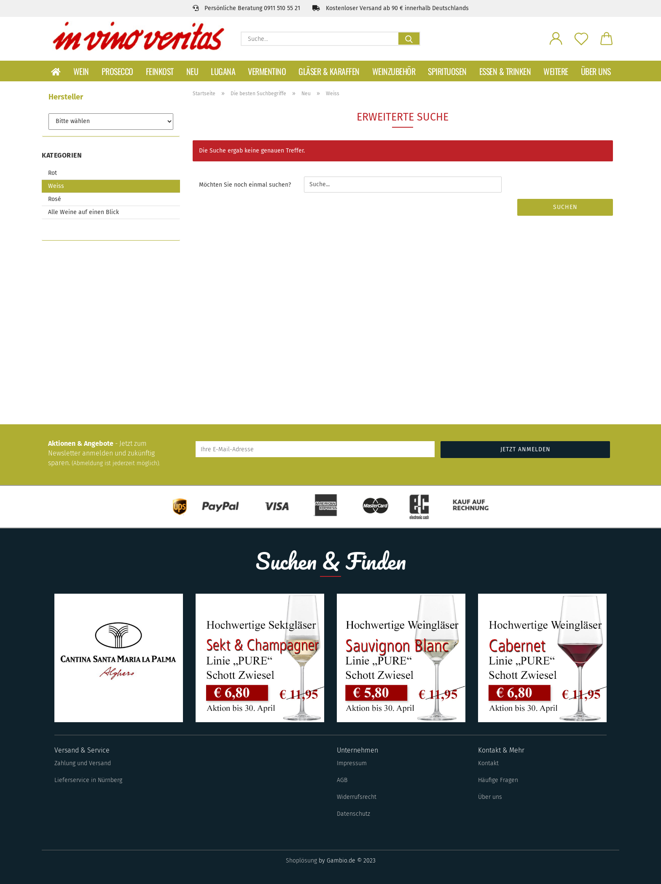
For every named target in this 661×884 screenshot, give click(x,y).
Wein (81, 71)
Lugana (223, 71)
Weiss (56, 186)
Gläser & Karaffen (329, 71)
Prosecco (117, 71)
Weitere (555, 71)
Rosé (54, 199)
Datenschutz (353, 813)
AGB (342, 780)
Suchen (565, 207)
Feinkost (160, 71)
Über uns (596, 71)
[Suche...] (408, 38)
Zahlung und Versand (82, 763)
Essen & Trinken (505, 71)
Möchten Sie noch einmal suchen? (245, 184)
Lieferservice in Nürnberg (88, 780)
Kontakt (488, 763)
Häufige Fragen (498, 780)
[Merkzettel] (581, 38)
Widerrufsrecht (356, 797)
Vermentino (267, 71)
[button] (556, 38)
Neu (192, 71)
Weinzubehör (394, 71)
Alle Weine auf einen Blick (83, 212)
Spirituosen (447, 71)
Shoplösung (301, 860)
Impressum (352, 763)
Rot (52, 173)
